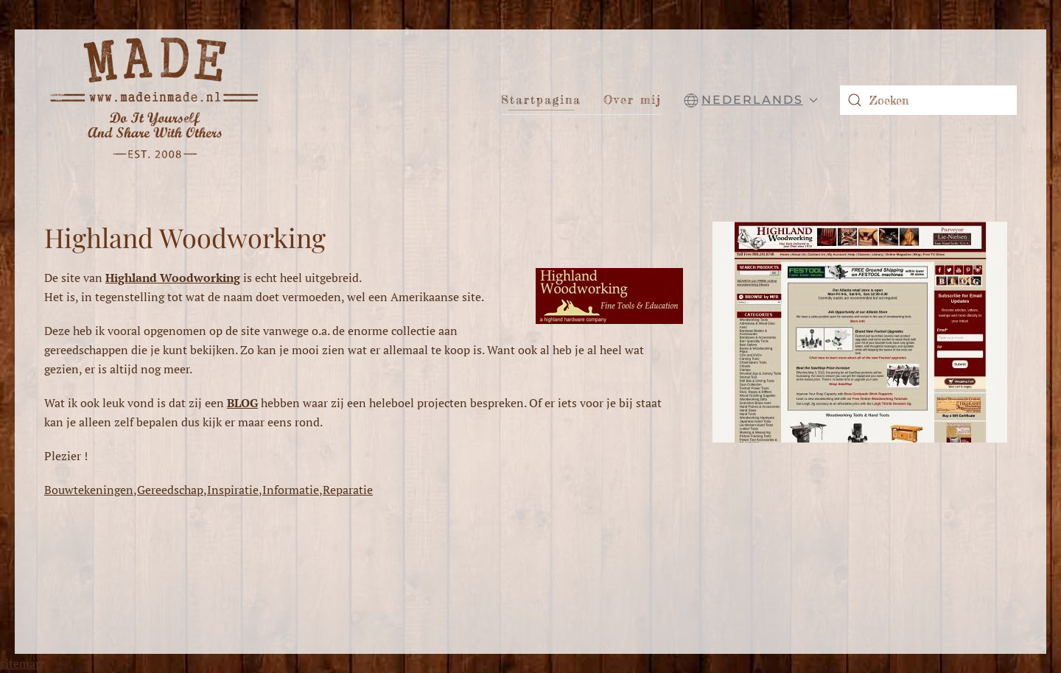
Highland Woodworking (185, 237)
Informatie (290, 490)
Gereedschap (170, 490)
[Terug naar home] (154, 99)
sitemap (21, 663)
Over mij (632, 99)
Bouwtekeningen (88, 490)
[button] (751, 100)
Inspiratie (233, 490)
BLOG (242, 403)
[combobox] (928, 100)
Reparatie (348, 490)
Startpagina (541, 99)
